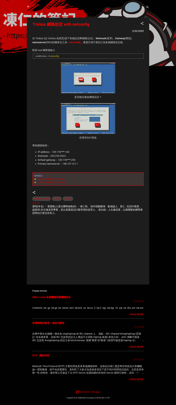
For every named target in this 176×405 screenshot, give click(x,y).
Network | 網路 (42, 198)
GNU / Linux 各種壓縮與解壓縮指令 (51, 297)
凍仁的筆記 (41, 7)
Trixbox (68, 198)
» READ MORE (136, 314)
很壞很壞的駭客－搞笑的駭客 (48, 323)
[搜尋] (147, 7)
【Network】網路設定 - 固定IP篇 (51, 182)
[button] (142, 24)
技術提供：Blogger (88, 391)
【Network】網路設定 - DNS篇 (50, 179)
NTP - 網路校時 (40, 355)
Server (56, 198)
